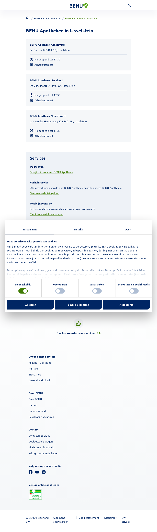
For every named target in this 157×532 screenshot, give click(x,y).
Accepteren (127, 304)
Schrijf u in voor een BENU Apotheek (51, 172)
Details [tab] (78, 229)
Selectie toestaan (78, 304)
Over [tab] (128, 229)
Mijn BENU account (40, 362)
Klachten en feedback (41, 447)
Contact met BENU (40, 435)
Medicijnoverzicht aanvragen (46, 214)
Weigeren (30, 304)
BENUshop (35, 374)
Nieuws (33, 405)
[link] (129, 5)
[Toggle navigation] (29, 5)
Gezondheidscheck (39, 380)
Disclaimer (110, 517)
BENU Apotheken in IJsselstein (81, 18)
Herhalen (34, 368)
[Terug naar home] (28, 18)
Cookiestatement (89, 517)
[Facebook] (31, 471)
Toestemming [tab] (29, 229)
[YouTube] (37, 471)
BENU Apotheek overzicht (47, 18)
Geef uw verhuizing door (44, 193)
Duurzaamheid (37, 410)
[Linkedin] (44, 471)
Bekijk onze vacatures (41, 416)
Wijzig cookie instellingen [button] (43, 453)
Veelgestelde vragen (41, 441)
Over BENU (35, 399)
